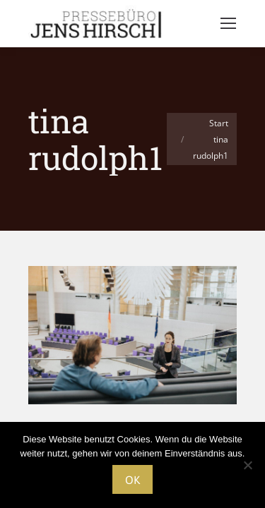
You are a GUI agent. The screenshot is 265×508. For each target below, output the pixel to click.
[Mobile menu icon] (228, 23)
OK (132, 479)
